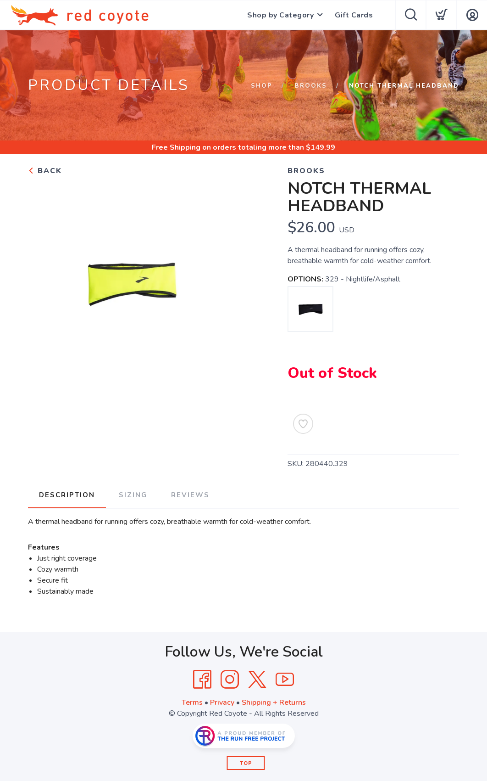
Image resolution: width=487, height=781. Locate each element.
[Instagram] (230, 679)
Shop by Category (280, 15)
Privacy (222, 702)
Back (45, 171)
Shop (261, 86)
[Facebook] (202, 679)
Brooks (310, 86)
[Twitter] (257, 679)
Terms (192, 702)
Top (246, 763)
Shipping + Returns (274, 702)
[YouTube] (285, 679)
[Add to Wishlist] (303, 424)
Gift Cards (354, 15)
